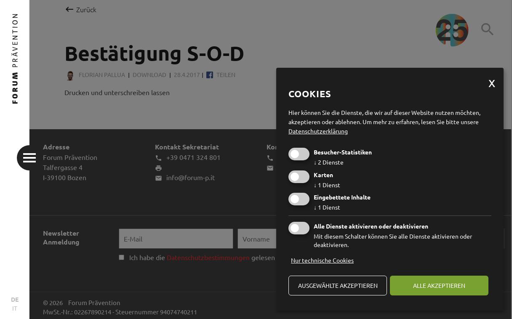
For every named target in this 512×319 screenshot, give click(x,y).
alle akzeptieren (439, 285)
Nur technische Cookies (322, 260)
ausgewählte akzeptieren (338, 285)
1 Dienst (327, 185)
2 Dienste (329, 162)
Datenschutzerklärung (318, 131)
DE (15, 299)
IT (14, 308)
